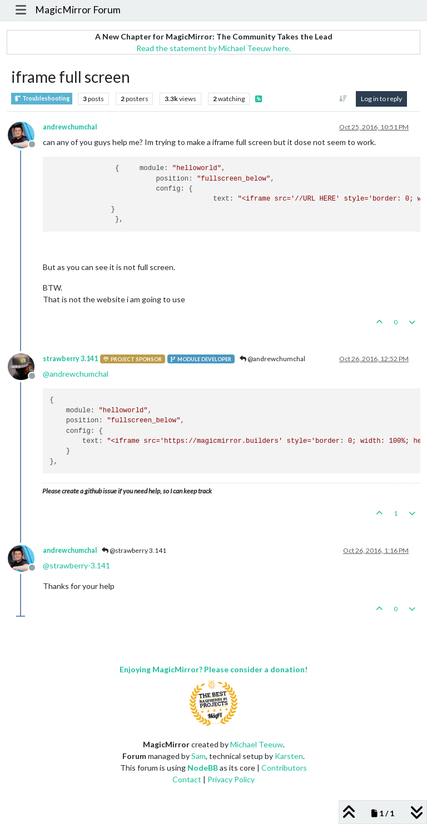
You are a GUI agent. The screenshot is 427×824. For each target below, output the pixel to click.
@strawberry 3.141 (134, 550)
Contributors (284, 767)
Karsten (289, 756)
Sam (198, 756)
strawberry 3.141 (70, 358)
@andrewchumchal (272, 358)
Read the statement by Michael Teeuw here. (213, 48)
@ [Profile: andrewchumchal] (75, 373)
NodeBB (202, 767)
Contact (186, 779)
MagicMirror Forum (78, 10)
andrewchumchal (70, 127)
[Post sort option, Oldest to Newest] (343, 99)
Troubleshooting (41, 98)
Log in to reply (381, 98)
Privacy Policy (231, 779)
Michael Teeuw (256, 744)
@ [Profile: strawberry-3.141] (76, 565)
